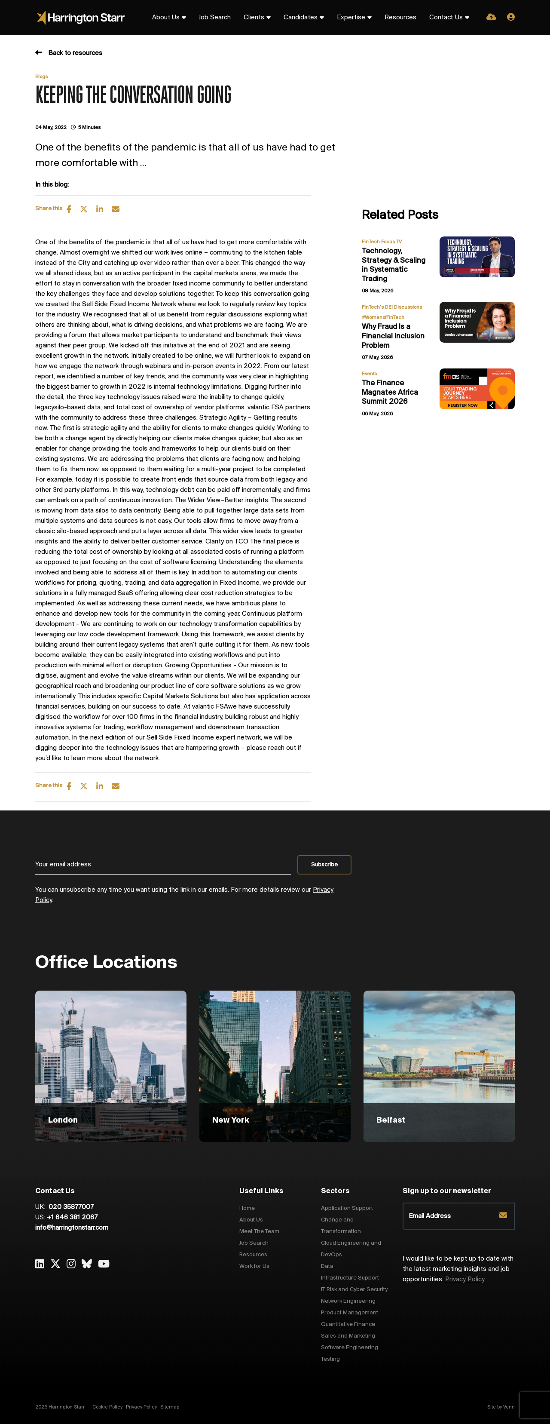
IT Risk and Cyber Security (354, 1289)
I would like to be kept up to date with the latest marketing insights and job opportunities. (458, 1269)
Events (369, 374)
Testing (330, 1359)
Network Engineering (348, 1301)
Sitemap (169, 1407)
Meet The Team (259, 1231)
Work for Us (254, 1266)
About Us (166, 17)
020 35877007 (70, 1207)
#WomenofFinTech (383, 317)
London (63, 1120)
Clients (254, 17)
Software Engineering (349, 1347)
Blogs (41, 77)
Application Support (347, 1208)
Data (327, 1266)
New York (230, 1120)
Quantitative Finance (348, 1324)
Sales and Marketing (348, 1336)
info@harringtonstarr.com (71, 1228)
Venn (509, 1407)
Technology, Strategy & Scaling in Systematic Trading (393, 265)
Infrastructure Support (350, 1278)
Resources (400, 17)
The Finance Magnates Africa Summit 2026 (390, 392)
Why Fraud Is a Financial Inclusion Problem (393, 336)
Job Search (215, 17)
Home (247, 1208)
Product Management (349, 1313)
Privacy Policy (465, 1279)
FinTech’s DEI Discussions (392, 307)
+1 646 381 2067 (72, 1217)
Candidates (301, 17)
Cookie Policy (107, 1407)
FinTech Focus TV (382, 242)
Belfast (391, 1120)
